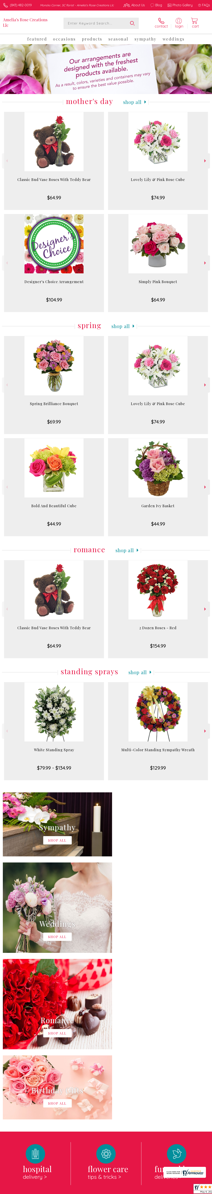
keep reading (143, 1048)
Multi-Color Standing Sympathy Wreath (158, 749)
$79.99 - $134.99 (54, 768)
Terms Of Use (117, 1190)
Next (205, 160)
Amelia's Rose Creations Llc (25, 22)
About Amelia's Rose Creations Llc (31, 1040)
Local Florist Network (170, 1190)
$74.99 (158, 198)
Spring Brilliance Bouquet (54, 403)
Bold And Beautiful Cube (54, 505)
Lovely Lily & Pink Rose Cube (158, 179)
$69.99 (54, 422)
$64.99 (54, 198)
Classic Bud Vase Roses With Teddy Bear (54, 179)
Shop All (132, 102)
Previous (6, 160)
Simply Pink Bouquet (158, 281)
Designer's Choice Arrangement (54, 281)
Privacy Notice (141, 1190)
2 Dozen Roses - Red (158, 627)
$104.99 (54, 300)
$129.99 (158, 768)
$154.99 (158, 646)
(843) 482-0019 (21, 5)
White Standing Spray (54, 749)
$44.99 (54, 524)
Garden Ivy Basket (158, 505)
